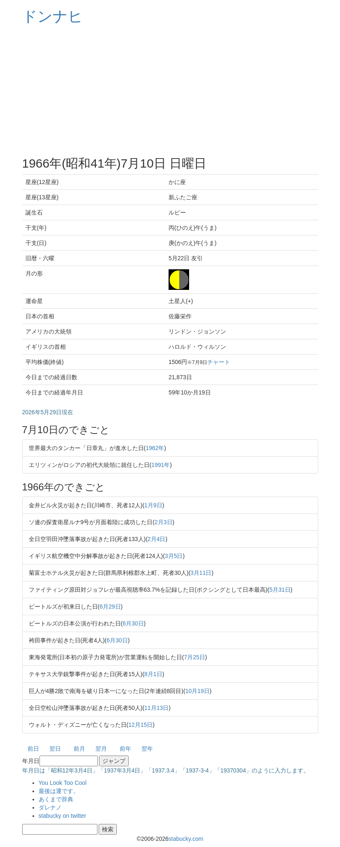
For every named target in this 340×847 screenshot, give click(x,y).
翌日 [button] (55, 748)
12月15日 (140, 724)
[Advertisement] (170, 90)
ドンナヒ (52, 16)
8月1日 (153, 674)
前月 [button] (79, 748)
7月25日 (194, 657)
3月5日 (174, 556)
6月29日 (109, 606)
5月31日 (279, 589)
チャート (218, 362)
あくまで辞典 (56, 799)
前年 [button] (125, 748)
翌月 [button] (101, 748)
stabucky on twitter (62, 815)
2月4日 (157, 539)
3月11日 (200, 572)
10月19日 (197, 691)
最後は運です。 (59, 791)
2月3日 (164, 522)
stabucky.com (186, 838)
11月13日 (156, 708)
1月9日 (153, 505)
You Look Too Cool (63, 782)
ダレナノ (50, 807)
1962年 (155, 448)
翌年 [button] (147, 748)
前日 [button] (33, 748)
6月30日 (133, 623)
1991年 (160, 465)
